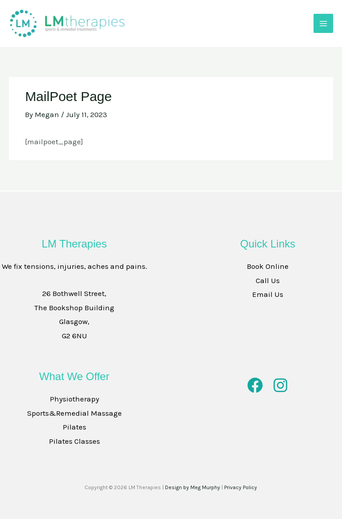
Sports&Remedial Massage (74, 413)
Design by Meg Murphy (192, 487)
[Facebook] (255, 385)
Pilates (74, 426)
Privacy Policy (240, 487)
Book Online (268, 266)
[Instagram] (280, 385)
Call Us (268, 280)
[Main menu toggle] (323, 23)
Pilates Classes (74, 441)
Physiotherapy (74, 398)
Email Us (267, 294)
